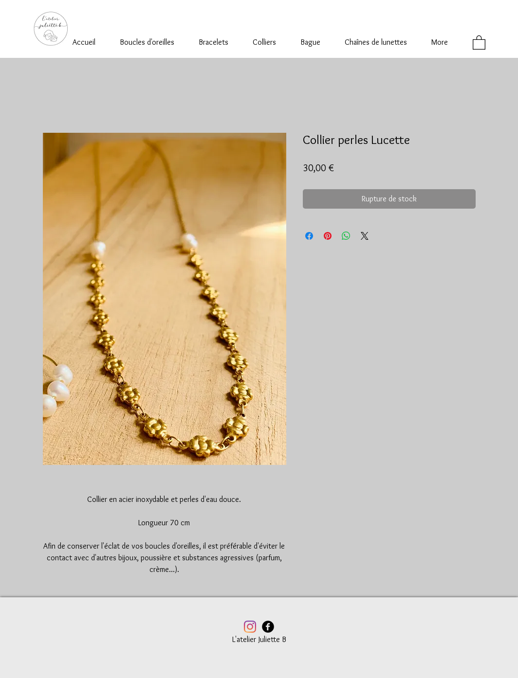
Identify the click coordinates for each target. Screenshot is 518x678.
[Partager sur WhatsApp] (346, 236)
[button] (479, 42)
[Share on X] (364, 236)
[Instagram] (250, 627)
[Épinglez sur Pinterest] (327, 236)
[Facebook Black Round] (268, 627)
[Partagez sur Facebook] (309, 236)
